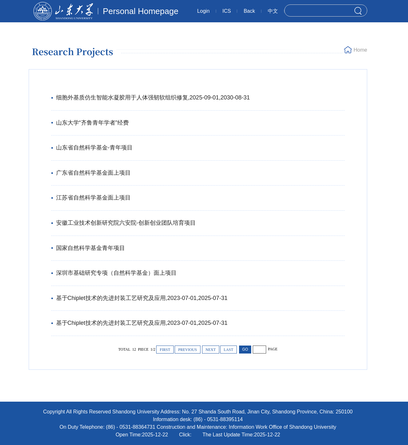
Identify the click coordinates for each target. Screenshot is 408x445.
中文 (273, 11)
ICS (226, 11)
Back (249, 11)
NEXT (211, 349)
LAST (228, 349)
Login (203, 11)
